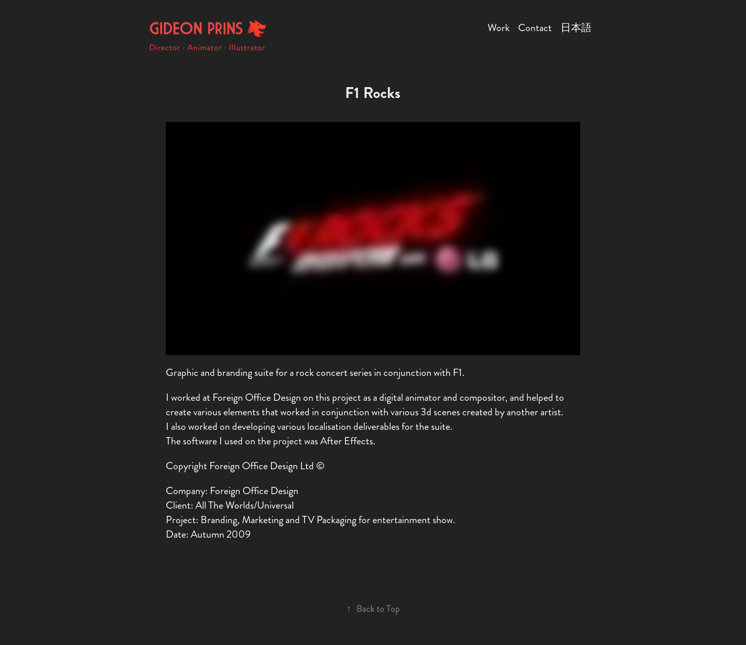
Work (498, 27)
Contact (535, 27)
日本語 (576, 27)
